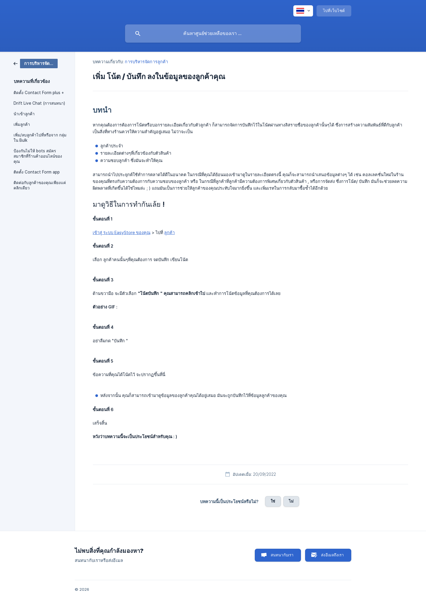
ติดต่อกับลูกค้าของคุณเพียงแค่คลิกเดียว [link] (40, 185)
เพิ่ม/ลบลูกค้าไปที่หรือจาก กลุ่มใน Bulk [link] (40, 138)
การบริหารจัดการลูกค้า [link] (146, 61)
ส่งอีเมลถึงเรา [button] (332, 555)
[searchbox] (213, 33)
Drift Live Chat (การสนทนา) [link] (39, 103)
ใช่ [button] (273, 501)
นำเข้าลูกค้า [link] (24, 113)
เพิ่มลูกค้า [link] (22, 124)
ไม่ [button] (291, 501)
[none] (303, 10)
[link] (36, 63)
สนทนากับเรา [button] (282, 555)
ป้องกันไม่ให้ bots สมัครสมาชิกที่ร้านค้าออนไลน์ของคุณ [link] (38, 156)
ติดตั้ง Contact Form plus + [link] (39, 92)
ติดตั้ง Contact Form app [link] (37, 172)
